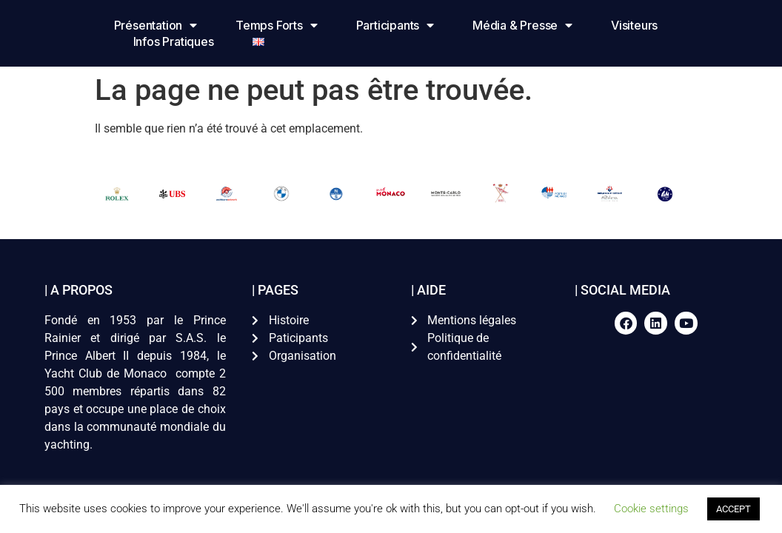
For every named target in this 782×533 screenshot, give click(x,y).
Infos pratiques (173, 41)
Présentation (154, 25)
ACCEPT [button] (733, 508)
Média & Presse (522, 25)
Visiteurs (634, 25)
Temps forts (276, 25)
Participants (394, 25)
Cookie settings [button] (651, 508)
